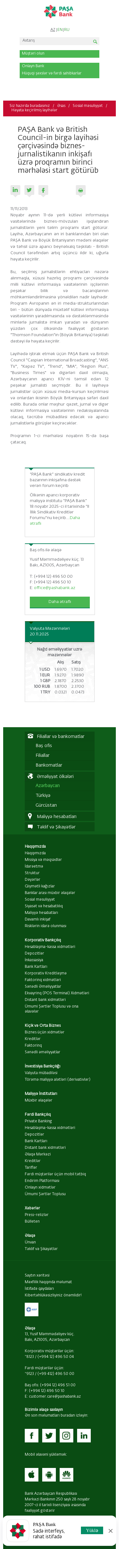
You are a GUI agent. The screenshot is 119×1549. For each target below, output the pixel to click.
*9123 (29, 1374)
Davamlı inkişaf (37, 919)
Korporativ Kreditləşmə (46, 973)
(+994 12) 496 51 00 (58, 1385)
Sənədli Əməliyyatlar (43, 987)
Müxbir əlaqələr (38, 1100)
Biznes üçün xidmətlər (44, 1032)
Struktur (32, 873)
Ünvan (30, 1242)
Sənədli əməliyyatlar (42, 1052)
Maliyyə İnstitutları (41, 1094)
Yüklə (92, 1530)
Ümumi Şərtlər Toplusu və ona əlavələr (51, 1009)
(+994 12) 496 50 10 (46, 1391)
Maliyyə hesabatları (41, 913)
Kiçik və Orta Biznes (43, 1026)
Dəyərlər (32, 880)
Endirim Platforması (42, 1181)
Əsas (61, 106)
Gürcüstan (46, 805)
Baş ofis (44, 746)
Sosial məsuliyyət (88, 106)
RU (66, 30)
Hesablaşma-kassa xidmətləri (50, 947)
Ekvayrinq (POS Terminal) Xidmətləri (57, 993)
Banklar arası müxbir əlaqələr (50, 893)
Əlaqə (30, 1236)
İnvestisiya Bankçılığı (42, 1066)
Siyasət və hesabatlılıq (44, 906)
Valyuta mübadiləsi (41, 1073)
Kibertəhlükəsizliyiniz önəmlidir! (53, 1295)
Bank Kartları (36, 967)
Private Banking (38, 1121)
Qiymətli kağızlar (40, 886)
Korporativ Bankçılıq (43, 940)
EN (60, 30)
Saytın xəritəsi (37, 1275)
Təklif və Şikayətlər (41, 1249)
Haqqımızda (35, 847)
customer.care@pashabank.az (55, 1397)
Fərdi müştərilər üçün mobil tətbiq (55, 1174)
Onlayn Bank (33, 66)
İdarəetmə (34, 866)
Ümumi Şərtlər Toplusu (45, 1194)
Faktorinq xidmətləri (43, 980)
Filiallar (43, 755)
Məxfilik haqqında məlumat (48, 1282)
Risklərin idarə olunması (45, 926)
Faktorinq (33, 1046)
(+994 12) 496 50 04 (55, 1357)
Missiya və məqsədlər (43, 860)
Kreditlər (33, 1039)
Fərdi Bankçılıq (38, 1115)
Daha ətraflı (60, 602)
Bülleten (32, 1222)
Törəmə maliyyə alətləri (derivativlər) (57, 1080)
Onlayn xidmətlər (40, 1188)
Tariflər (31, 1168)
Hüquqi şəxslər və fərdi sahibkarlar (52, 73)
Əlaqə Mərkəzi (38, 1154)
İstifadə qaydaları (39, 1289)
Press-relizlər (37, 1215)
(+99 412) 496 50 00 (55, 1374)
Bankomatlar (49, 765)
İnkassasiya (34, 960)
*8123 (29, 1357)
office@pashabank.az (54, 588)
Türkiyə (43, 795)
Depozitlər (34, 954)
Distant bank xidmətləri (45, 1000)
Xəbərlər (32, 1208)
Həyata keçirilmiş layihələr (34, 110)
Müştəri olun (33, 54)
